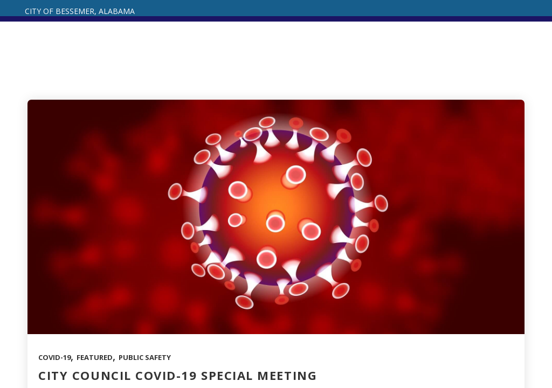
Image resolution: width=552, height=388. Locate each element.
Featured (95, 357)
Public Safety (145, 357)
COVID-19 (54, 357)
